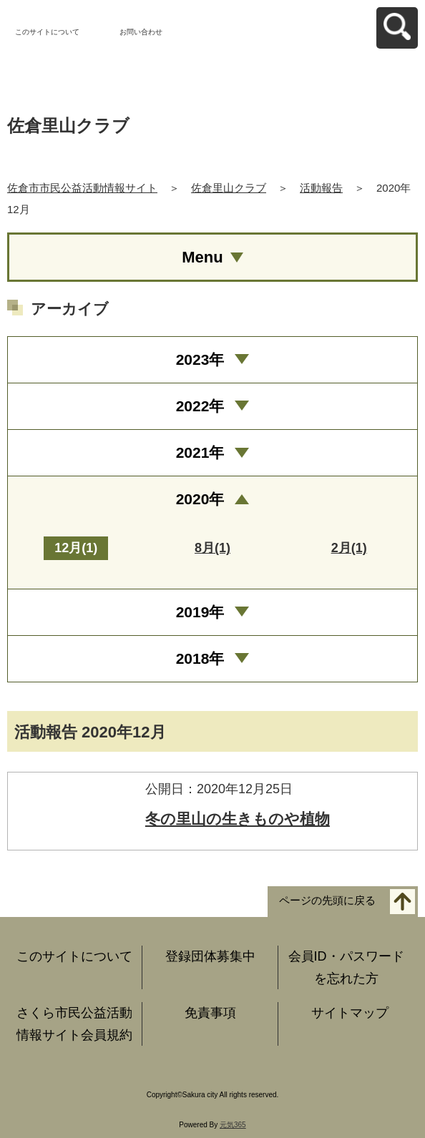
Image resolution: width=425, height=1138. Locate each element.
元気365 (233, 1125)
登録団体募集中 (210, 956)
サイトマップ (350, 1013)
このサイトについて (47, 32)
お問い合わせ (140, 32)
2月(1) (349, 548)
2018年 (200, 658)
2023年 (200, 359)
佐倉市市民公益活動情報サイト (82, 188)
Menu (202, 257)
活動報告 (321, 188)
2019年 (200, 612)
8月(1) (212, 548)
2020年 (200, 499)
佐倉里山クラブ (228, 188)
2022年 (200, 406)
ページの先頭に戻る (327, 901)
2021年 (200, 452)
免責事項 (210, 1013)
